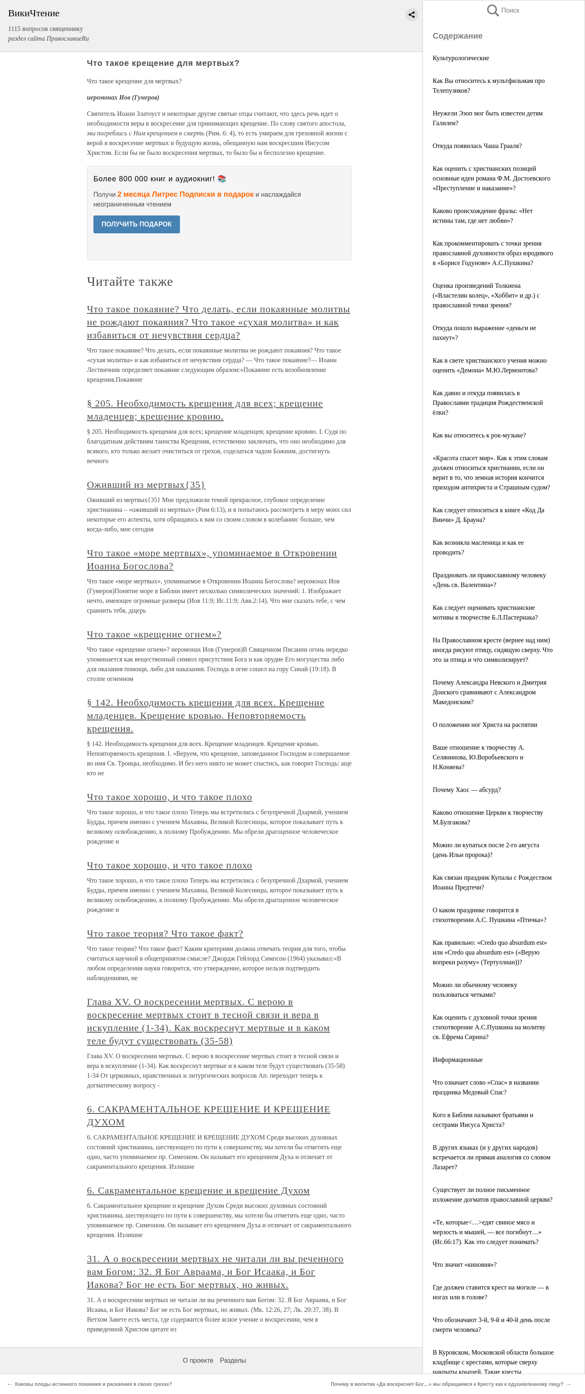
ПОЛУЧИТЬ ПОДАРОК (137, 224)
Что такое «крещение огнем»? (154, 634)
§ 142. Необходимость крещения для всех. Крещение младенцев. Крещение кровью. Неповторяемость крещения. (206, 715)
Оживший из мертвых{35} (146, 484)
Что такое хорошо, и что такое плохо (169, 797)
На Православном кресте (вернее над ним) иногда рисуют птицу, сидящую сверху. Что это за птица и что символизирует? (492, 650)
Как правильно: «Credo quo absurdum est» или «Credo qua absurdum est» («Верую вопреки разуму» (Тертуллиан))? (490, 952)
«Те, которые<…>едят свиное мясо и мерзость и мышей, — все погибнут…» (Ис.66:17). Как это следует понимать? (487, 1232)
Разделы (233, 1360)
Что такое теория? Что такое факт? (165, 933)
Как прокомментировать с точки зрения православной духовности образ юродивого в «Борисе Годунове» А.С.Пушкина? (493, 253)
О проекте (198, 1360)
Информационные (458, 1059)
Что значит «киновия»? (465, 1264)
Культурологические (461, 57)
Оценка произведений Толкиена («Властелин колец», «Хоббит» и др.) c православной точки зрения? (486, 295)
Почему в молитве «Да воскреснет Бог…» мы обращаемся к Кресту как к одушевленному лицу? (447, 1384)
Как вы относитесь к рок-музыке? (479, 435)
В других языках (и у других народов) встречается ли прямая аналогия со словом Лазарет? (491, 1157)
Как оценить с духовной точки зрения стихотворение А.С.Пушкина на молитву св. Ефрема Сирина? (489, 1027)
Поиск (502, 10)
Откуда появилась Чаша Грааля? (477, 145)
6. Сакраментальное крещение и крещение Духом (198, 1190)
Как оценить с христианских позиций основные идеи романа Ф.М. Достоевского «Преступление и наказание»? (491, 178)
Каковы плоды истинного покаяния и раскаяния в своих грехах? (93, 1384)
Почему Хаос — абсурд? (467, 789)
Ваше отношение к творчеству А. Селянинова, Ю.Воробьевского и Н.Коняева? (478, 757)
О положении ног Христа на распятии (485, 724)
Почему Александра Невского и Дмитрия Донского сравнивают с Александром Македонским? (489, 692)
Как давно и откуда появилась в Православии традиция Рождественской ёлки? (488, 402)
